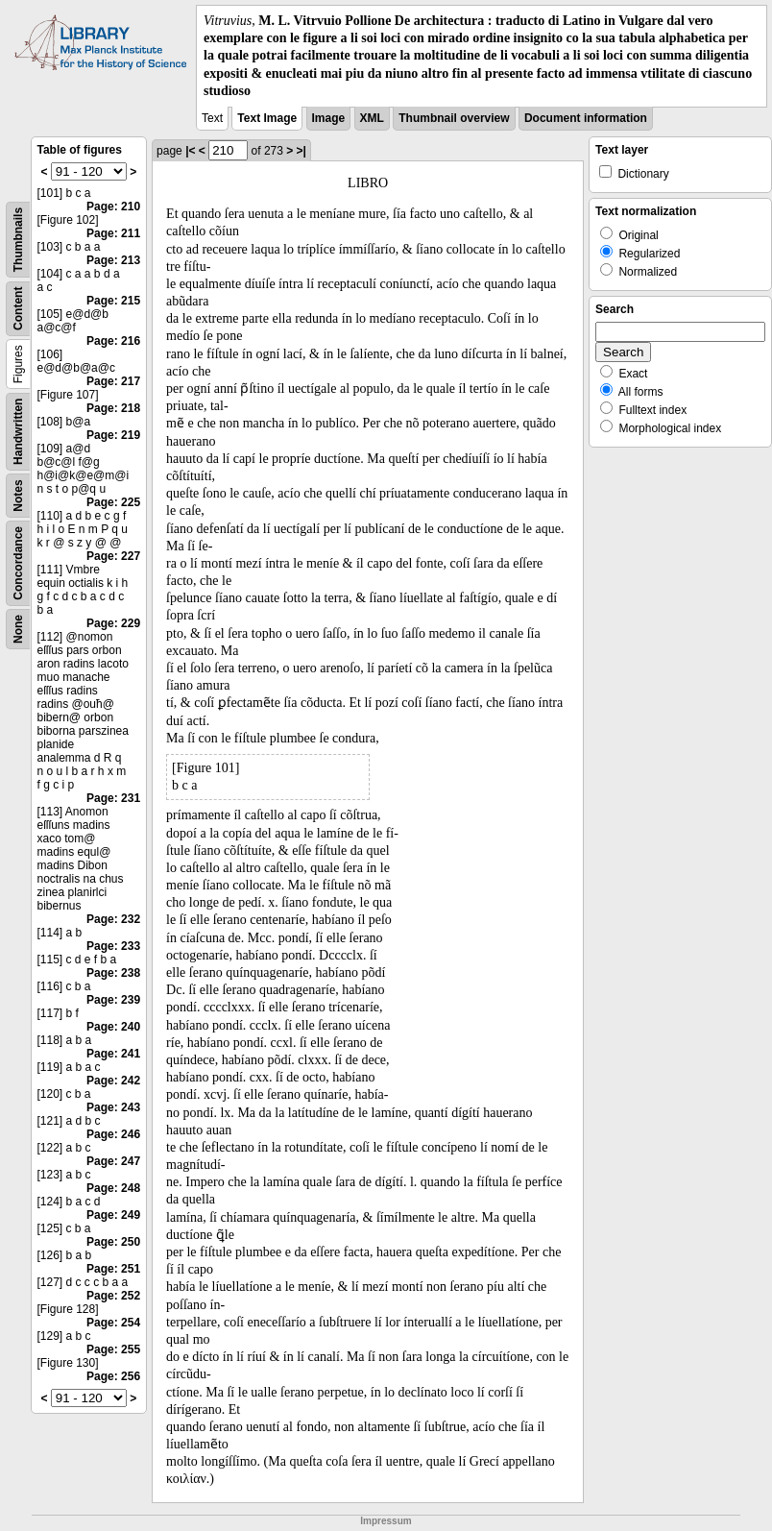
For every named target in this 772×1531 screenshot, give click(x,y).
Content (18, 308)
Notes (18, 495)
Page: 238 (113, 973)
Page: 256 (113, 1376)
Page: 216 (113, 341)
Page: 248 (113, 1188)
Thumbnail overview (453, 118)
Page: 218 (113, 408)
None (18, 629)
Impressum (385, 1521)
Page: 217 (113, 381)
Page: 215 (113, 300)
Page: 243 (113, 1107)
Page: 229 (113, 623)
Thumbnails (18, 239)
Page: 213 (113, 260)
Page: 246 (113, 1134)
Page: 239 (113, 1000)
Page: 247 (113, 1161)
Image (329, 118)
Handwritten (18, 432)
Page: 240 (113, 1026)
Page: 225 (113, 502)
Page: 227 (113, 556)
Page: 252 (113, 1295)
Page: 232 (113, 919)
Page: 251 (113, 1269)
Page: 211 (113, 233)
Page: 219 (113, 435)
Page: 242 (113, 1080)
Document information (585, 118)
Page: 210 (113, 206)
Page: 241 (113, 1053)
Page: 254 (113, 1322)
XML (372, 118)
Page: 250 (113, 1242)
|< (190, 151)
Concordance (18, 563)
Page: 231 (113, 798)
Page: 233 (113, 946)
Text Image (267, 118)
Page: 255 (113, 1349)
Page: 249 (113, 1215)
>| (301, 151)
